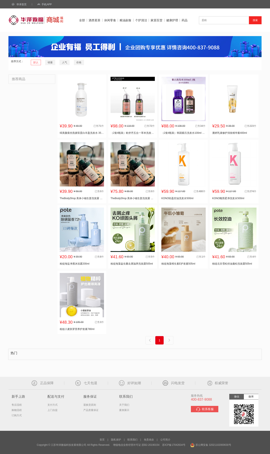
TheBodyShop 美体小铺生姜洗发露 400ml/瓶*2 (133, 198)
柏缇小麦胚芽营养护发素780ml (77, 329)
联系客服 (205, 409)
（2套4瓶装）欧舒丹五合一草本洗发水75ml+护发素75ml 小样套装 (133, 132)
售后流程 (17, 404)
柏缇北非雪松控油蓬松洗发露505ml (232, 263)
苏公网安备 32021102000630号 (210, 444)
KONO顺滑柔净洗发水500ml (228, 198)
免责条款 (149, 439)
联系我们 (132, 439)
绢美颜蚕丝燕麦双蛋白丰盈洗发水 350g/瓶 (82, 132)
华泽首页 (21, 4)
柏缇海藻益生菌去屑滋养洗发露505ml (132, 263)
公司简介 (165, 439)
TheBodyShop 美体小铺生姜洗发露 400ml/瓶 (82, 198)
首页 (102, 439)
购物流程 (17, 410)
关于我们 (124, 404)
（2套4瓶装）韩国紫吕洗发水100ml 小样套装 (183, 132)
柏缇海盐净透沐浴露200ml (74, 263)
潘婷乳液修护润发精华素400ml (229, 132)
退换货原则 (89, 404)
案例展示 (124, 410)
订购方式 (17, 415)
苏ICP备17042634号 (173, 444)
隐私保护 (116, 439)
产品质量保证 (91, 410)
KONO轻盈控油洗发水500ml (177, 198)
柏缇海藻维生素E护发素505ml (178, 263)
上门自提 (52, 410)
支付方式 (52, 404)
